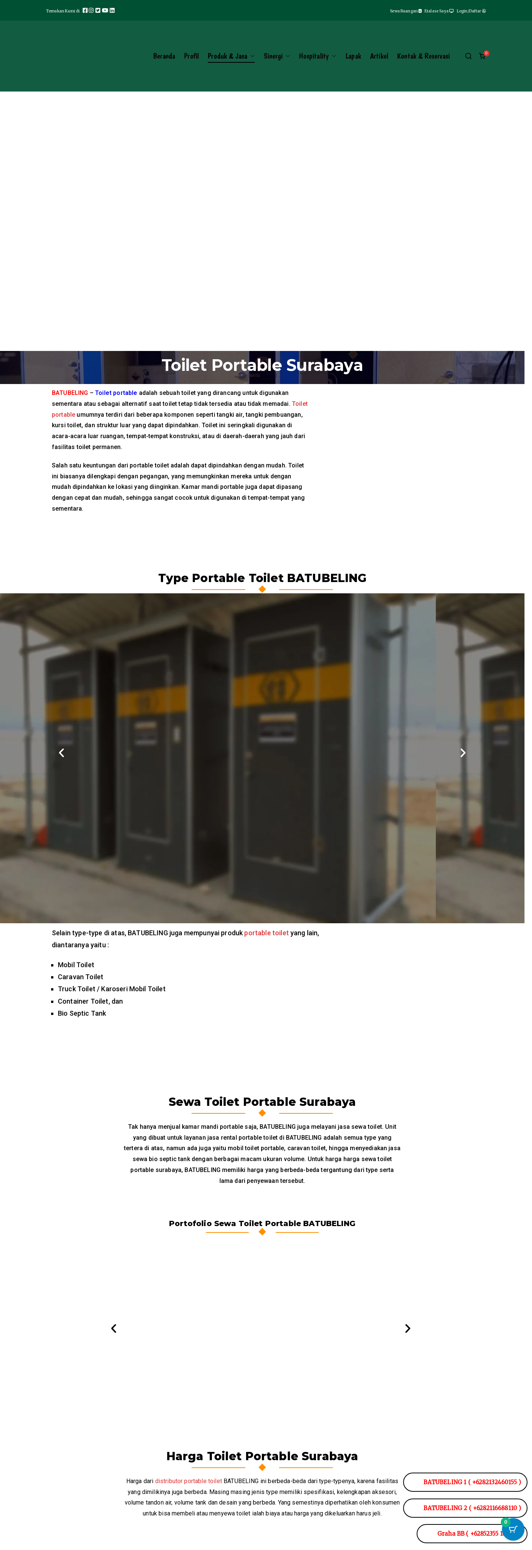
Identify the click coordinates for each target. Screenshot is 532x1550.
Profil (191, 55)
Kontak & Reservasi (423, 55)
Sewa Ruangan (407, 11)
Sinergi (277, 56)
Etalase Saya (439, 11)
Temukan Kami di (64, 11)
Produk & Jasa (231, 56)
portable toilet (266, 939)
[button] (251, 56)
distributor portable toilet (188, 1487)
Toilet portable (116, 399)
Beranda (164, 55)
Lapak (353, 55)
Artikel (379, 55)
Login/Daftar (471, 11)
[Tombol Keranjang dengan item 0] (513, 1531)
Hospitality (317, 56)
